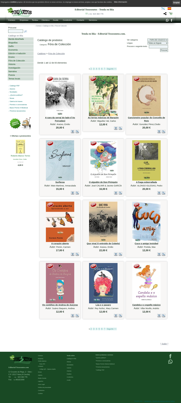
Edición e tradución (17, 53)
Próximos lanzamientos (103, 367)
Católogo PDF (100, 370)
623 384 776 (95, 14)
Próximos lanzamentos (18, 111)
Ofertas (69, 362)
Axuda (55, 20)
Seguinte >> (111, 69)
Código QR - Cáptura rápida (47, 369)
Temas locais (14, 78)
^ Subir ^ (164, 344)
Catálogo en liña (48, 26)
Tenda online (71, 355)
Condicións (67, 20)
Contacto (80, 20)
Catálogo (41, 53)
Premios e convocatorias (18, 104)
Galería (40, 375)
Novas (12, 98)
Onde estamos (42, 361)
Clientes (45, 20)
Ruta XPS (42, 364)
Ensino (11, 57)
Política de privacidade (44, 387)
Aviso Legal (41, 384)
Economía (13, 50)
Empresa (23, 20)
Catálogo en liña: (15, 36)
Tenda (34, 20)
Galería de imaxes (16, 101)
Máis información (120, 2)
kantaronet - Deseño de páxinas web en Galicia (159, 401)
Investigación (14, 68)
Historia (11, 64)
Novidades (13, 92)
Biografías (13, 42)
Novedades (70, 365)
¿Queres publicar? (16, 95)
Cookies (40, 393)
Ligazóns (40, 381)
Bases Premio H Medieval (19, 108)
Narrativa (12, 71)
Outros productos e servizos (104, 355)
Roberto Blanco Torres (20, 156)
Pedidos (69, 374)
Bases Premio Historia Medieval (105, 364)
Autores (12, 89)
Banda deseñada (16, 39)
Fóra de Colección (16, 60)
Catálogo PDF (15, 86)
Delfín (11, 46)
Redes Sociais (42, 378)
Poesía (11, 75)
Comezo (11, 20)
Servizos (92, 20)
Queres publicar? (101, 357)
